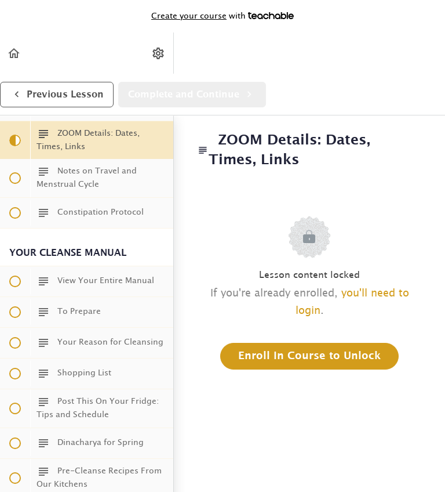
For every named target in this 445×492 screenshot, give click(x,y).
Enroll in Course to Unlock (309, 356)
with (222, 16)
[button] (14, 53)
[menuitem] (158, 53)
